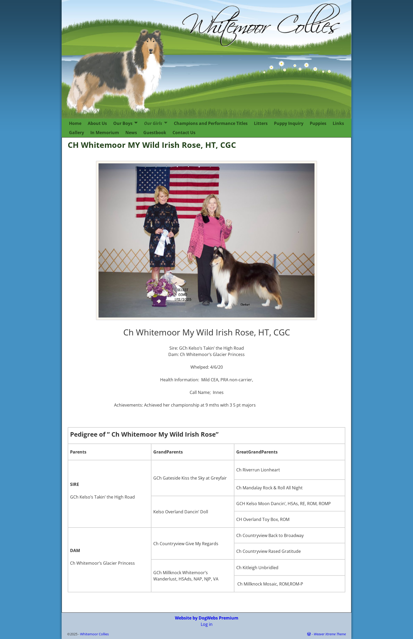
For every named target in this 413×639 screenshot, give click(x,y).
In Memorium (104, 132)
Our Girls (153, 123)
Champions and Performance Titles (211, 123)
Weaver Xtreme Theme (330, 634)
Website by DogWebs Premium (206, 618)
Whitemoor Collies (94, 634)
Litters (261, 123)
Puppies (318, 123)
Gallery (76, 132)
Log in (207, 624)
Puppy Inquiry (288, 123)
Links (338, 123)
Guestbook (154, 132)
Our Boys (122, 123)
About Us (97, 123)
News (131, 132)
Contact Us (184, 132)
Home (75, 123)
